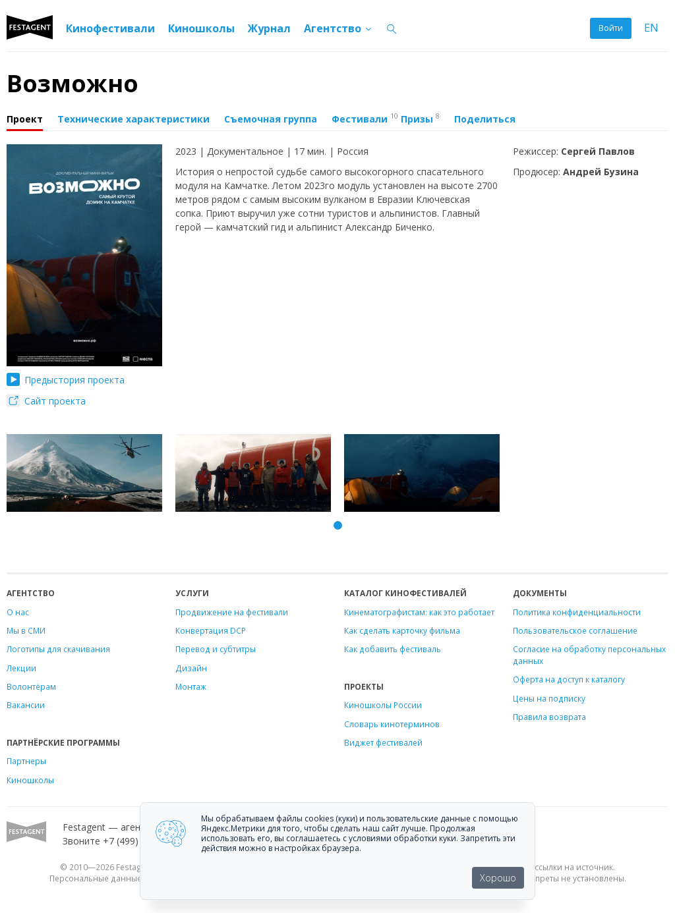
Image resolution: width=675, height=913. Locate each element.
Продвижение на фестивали (231, 612)
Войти (611, 28)
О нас (18, 612)
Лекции (21, 668)
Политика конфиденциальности (577, 612)
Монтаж (190, 686)
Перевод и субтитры (215, 649)
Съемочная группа (270, 119)
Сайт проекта (46, 401)
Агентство (338, 28)
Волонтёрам (31, 686)
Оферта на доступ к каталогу (569, 679)
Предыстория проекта (66, 380)
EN (651, 28)
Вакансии (26, 705)
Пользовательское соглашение (575, 630)
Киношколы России (383, 705)
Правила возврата (549, 716)
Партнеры (26, 761)
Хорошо (498, 878)
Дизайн (191, 668)
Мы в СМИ (26, 630)
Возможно (72, 83)
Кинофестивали (110, 28)
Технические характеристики (133, 119)
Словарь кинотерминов (392, 724)
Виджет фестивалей (383, 742)
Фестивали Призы (386, 117)
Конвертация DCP (210, 630)
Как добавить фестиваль (392, 649)
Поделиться (484, 119)
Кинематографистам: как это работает (419, 612)
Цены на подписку (549, 698)
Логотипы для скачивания (58, 649)
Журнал (269, 28)
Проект (25, 119)
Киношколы (201, 28)
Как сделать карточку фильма (402, 630)
